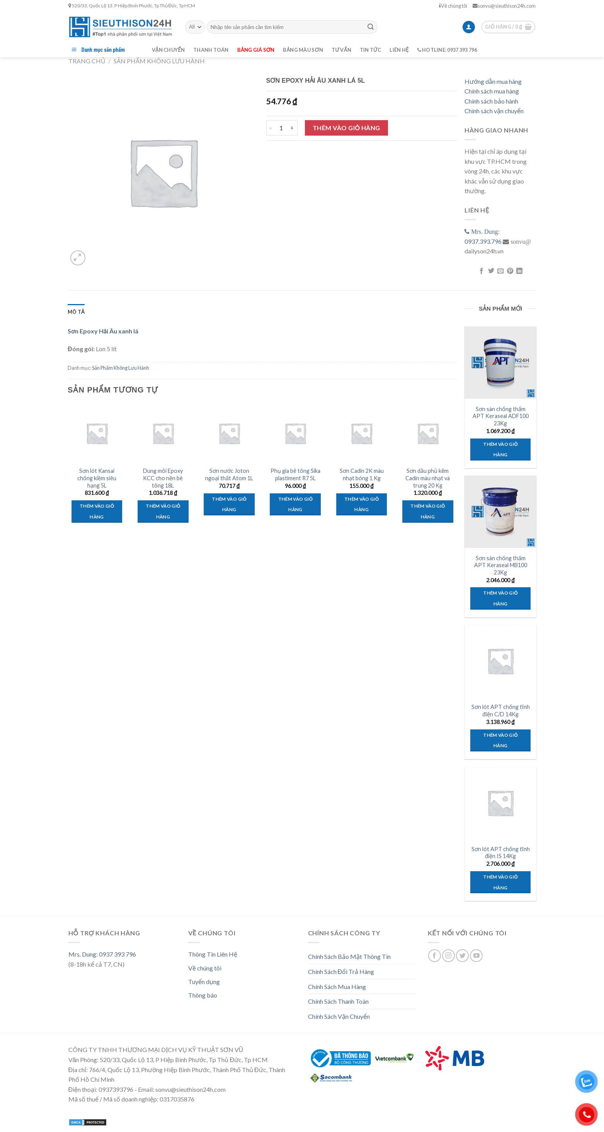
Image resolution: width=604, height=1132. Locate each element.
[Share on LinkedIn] (519, 271)
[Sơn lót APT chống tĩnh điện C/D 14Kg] (500, 661)
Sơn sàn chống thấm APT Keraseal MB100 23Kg (500, 565)
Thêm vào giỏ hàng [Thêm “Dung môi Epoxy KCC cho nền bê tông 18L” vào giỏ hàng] (163, 511)
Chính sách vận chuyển (494, 110)
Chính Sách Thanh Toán (338, 1001)
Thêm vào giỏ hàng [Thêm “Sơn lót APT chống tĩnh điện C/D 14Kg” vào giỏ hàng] (500, 740)
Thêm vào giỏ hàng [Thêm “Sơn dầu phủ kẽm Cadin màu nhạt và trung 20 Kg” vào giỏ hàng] (427, 511)
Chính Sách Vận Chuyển (339, 1016)
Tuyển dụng (204, 981)
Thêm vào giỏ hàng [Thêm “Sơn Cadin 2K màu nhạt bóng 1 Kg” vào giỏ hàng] (361, 504)
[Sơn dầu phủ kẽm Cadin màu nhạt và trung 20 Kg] (427, 433)
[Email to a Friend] (500, 271)
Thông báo (202, 995)
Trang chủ (86, 61)
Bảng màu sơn (303, 50)
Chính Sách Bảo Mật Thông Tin (349, 956)
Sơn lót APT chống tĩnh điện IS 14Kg (500, 853)
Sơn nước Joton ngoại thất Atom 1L (229, 474)
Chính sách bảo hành (491, 101)
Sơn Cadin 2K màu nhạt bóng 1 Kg (362, 474)
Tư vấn (341, 50)
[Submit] (370, 27)
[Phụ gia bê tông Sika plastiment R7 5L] (295, 433)
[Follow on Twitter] (462, 955)
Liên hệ (399, 50)
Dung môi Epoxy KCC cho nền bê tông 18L (163, 477)
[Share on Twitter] (491, 271)
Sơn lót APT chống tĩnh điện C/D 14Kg (500, 710)
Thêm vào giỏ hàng (346, 127)
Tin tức (370, 50)
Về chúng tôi (453, 6)
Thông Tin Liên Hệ (212, 954)
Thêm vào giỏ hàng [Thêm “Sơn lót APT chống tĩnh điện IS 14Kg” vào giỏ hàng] (500, 882)
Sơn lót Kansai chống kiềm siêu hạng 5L (96, 477)
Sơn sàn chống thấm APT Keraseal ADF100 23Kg (501, 416)
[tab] (76, 312)
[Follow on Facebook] (434, 955)
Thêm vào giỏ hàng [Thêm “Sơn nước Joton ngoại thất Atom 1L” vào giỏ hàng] (229, 504)
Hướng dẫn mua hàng (493, 81)
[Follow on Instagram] (448, 955)
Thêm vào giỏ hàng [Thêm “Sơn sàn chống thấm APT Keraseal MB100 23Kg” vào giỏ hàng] (500, 598)
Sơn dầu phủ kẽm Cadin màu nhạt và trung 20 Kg (427, 477)
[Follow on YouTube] (476, 955)
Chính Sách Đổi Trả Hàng (341, 971)
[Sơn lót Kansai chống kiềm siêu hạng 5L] (97, 433)
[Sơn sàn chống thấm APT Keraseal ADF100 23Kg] (500, 362)
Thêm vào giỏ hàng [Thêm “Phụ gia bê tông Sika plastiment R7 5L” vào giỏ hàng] (295, 504)
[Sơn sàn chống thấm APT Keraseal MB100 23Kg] (500, 511)
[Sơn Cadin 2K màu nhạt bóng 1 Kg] (361, 433)
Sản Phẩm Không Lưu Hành (159, 61)
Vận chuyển (168, 50)
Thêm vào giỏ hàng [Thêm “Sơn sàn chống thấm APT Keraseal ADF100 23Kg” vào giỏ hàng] (500, 449)
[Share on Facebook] (481, 271)
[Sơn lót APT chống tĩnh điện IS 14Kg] (500, 803)
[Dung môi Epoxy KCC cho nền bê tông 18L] (163, 433)
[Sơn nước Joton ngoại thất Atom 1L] (229, 433)
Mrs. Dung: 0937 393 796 (102, 954)
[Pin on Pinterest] (510, 271)
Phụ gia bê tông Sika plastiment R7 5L (295, 474)
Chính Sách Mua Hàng (337, 986)
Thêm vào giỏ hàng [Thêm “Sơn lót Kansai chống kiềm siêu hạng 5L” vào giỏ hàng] (97, 511)
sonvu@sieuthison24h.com (504, 6)
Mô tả (76, 312)
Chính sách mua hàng (491, 91)
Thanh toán (211, 50)
